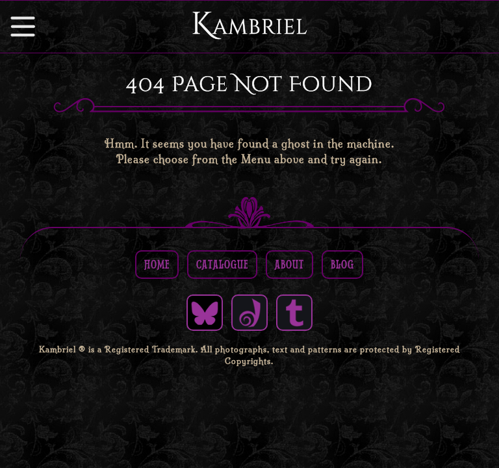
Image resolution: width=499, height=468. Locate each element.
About (289, 264)
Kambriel (249, 24)
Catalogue (222, 264)
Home (157, 264)
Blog (342, 264)
